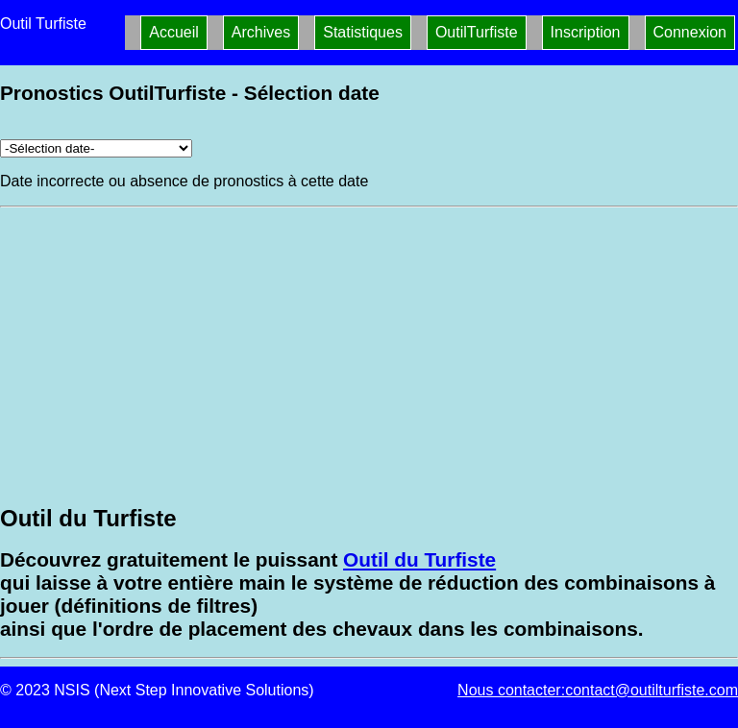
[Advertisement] (369, 354)
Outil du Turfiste (419, 559)
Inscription (586, 32)
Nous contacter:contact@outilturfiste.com (597, 690)
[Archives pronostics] (96, 148)
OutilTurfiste (476, 32)
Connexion (690, 32)
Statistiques (363, 32)
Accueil (174, 32)
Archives (261, 32)
